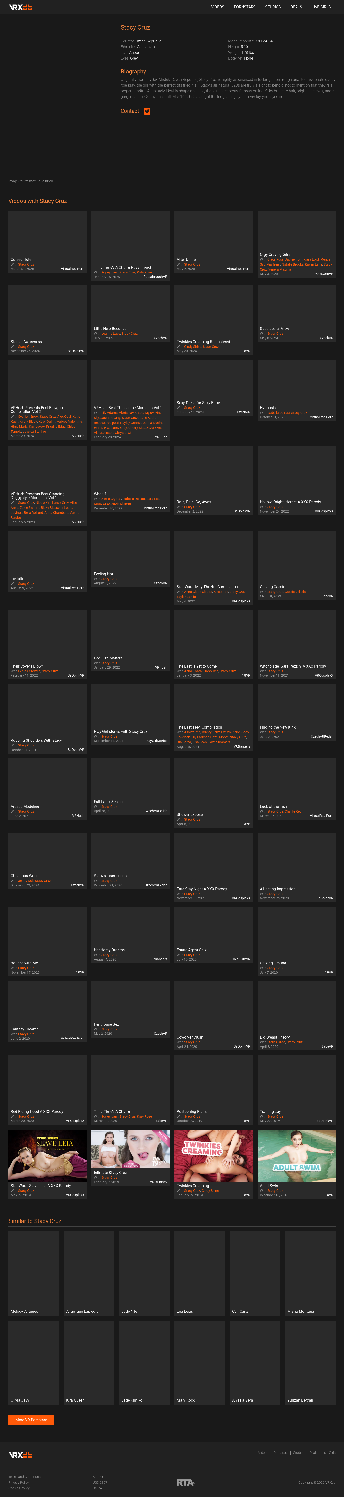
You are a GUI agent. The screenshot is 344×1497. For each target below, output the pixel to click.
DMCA (97, 1488)
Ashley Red (192, 732)
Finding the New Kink (278, 727)
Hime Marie (19, 426)
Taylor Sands (186, 597)
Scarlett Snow (28, 416)
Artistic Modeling (25, 806)
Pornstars (245, 7)
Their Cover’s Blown (27, 666)
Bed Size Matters (108, 658)
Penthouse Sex (106, 1024)
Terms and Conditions (24, 1477)
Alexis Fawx (127, 413)
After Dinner (187, 259)
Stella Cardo (276, 1042)
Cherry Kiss (136, 428)
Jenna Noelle (152, 423)
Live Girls (321, 7)
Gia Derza (184, 742)
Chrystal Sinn (124, 433)
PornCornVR (324, 274)
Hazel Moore (219, 737)
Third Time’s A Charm (112, 1111)
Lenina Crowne (29, 671)
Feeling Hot (103, 574)
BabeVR (327, 596)
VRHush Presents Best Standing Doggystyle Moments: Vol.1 (37, 496)
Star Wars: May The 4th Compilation (207, 587)
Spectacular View (274, 328)
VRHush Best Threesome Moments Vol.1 (128, 408)
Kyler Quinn (46, 421)
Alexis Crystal (111, 499)
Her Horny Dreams (109, 950)
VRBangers (242, 746)
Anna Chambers (56, 512)
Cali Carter (241, 1311)
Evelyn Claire (230, 732)
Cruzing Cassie (272, 587)
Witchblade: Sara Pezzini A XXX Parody (293, 666)
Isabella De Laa (278, 413)
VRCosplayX (324, 511)
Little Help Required (110, 328)
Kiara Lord (311, 259)
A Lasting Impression (278, 889)
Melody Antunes (24, 1311)
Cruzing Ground (273, 963)
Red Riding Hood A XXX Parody (37, 1111)
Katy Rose (144, 272)
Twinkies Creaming (193, 1185)
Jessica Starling (34, 431)
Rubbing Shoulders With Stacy (36, 740)
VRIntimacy (158, 1182)
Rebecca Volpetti (106, 423)
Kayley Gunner (130, 423)
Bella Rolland (33, 512)
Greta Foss (275, 259)
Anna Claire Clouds (198, 592)
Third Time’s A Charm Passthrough (123, 267)
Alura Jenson (103, 433)
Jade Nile (129, 1311)
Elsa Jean (200, 742)
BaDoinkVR (76, 351)
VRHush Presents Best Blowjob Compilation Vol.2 (37, 410)
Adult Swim (269, 1185)
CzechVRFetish (322, 736)
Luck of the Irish (273, 806)
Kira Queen (75, 1400)
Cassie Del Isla (295, 592)
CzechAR (326, 338)
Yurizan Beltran (300, 1400)
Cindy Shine (192, 347)
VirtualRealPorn (72, 269)
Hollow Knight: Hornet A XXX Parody (290, 502)
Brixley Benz (211, 732)
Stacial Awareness (26, 342)
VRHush (78, 436)
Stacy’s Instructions (110, 876)
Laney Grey (118, 428)
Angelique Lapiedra (82, 1311)
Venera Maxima (279, 269)
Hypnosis (268, 408)
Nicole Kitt (43, 502)
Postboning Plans (192, 1111)
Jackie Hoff (293, 259)
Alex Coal (64, 416)
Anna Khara (193, 671)
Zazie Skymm (29, 507)
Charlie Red (293, 811)
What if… (101, 494)
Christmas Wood (25, 876)
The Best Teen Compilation (199, 727)
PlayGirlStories (156, 741)
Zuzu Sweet (155, 428)
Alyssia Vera (242, 1400)
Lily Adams (109, 413)
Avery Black (28, 421)
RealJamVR (241, 959)
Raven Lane (313, 264)
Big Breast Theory (275, 1037)
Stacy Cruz (26, 264)
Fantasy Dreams (24, 1029)
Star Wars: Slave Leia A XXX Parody (41, 1185)
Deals (296, 7)
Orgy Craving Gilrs (275, 254)
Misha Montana (300, 1311)
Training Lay (270, 1111)
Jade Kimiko (131, 1400)
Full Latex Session (109, 801)
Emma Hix (101, 428)
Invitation (19, 578)
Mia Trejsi (273, 264)
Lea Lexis (185, 1311)
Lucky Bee (210, 671)
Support (99, 1477)
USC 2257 (100, 1482)
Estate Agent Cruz (192, 950)
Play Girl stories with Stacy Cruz (120, 731)
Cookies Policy (19, 1488)
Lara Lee (152, 499)
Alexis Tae (221, 592)
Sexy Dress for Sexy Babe (198, 403)
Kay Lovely (37, 426)
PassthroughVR (155, 276)
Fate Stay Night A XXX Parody (202, 889)
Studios (273, 7)
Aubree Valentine (69, 421)
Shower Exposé (190, 814)
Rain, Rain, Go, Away (194, 502)
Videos (217, 7)
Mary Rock (186, 1400)
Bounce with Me (24, 963)
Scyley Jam (109, 272)
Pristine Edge (55, 426)
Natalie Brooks (292, 264)
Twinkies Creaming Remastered (203, 342)
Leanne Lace (110, 333)
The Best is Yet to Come (197, 666)
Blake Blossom (52, 507)
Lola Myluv (146, 413)
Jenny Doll (25, 881)
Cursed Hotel (21, 259)
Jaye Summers (219, 742)
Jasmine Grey (110, 418)
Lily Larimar (200, 737)
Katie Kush (147, 418)
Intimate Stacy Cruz (110, 1172)
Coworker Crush (190, 1037)
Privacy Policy (18, 1482)
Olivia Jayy (20, 1400)
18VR (246, 351)
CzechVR (160, 338)
